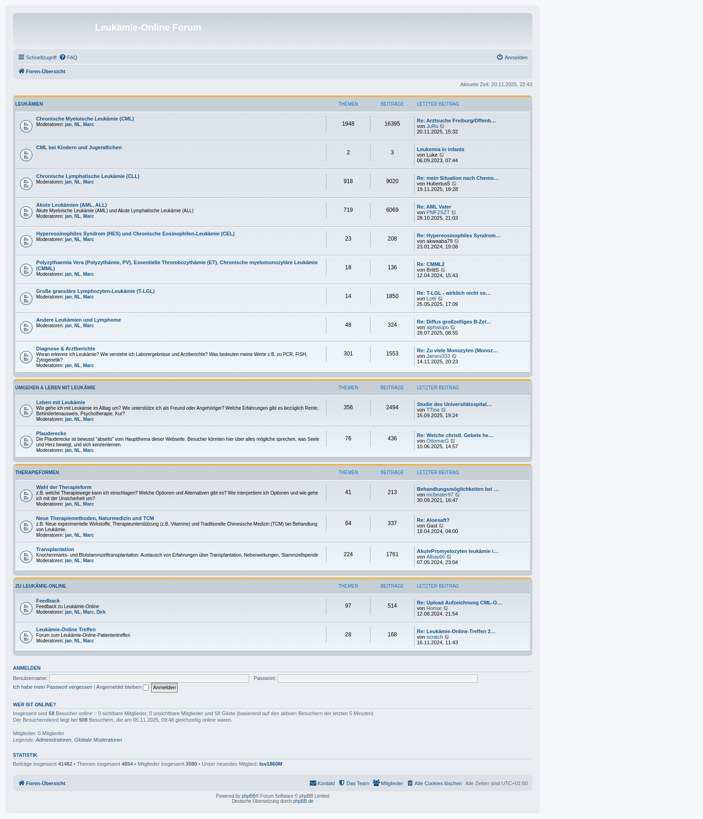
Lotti (431, 298)
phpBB (249, 796)
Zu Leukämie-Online (40, 586)
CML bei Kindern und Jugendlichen (78, 147)
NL (77, 124)
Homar (434, 608)
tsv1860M (270, 764)
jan (68, 124)
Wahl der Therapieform (63, 487)
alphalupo (438, 327)
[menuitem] (68, 57)
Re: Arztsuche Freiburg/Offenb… (456, 120)
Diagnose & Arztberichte (65, 348)
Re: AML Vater (434, 207)
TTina (433, 410)
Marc (88, 124)
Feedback (48, 600)
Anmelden (27, 668)
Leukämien (29, 104)
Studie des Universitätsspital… (454, 404)
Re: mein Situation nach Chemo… (458, 178)
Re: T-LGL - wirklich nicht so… (454, 293)
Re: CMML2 (431, 264)
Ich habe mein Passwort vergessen (52, 687)
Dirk (100, 612)
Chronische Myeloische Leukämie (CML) (85, 118)
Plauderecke (51, 433)
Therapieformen (37, 472)
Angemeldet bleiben (122, 687)
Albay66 (436, 556)
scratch (435, 637)
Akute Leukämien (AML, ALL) (71, 205)
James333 (438, 356)
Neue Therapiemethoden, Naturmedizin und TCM (95, 518)
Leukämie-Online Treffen (66, 629)
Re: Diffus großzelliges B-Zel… (454, 321)
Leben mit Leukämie (60, 402)
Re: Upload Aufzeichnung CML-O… (459, 602)
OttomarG (438, 441)
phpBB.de (303, 801)
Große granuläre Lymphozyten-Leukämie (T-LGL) (95, 291)
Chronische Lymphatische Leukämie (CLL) (88, 176)
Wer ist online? (34, 704)
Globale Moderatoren (98, 740)
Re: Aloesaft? (433, 520)
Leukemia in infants (441, 149)
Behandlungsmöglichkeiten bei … (458, 489)
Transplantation (55, 549)
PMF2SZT (438, 212)
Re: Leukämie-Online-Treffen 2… (456, 631)
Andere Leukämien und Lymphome (78, 320)
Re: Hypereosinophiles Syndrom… (459, 235)
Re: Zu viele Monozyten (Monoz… (457, 350)
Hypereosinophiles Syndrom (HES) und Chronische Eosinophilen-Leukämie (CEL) (135, 233)
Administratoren (53, 740)
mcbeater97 (440, 494)
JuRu (433, 126)
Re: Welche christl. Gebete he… (455, 435)
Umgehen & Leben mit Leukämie (55, 387)
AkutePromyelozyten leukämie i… (457, 551)
